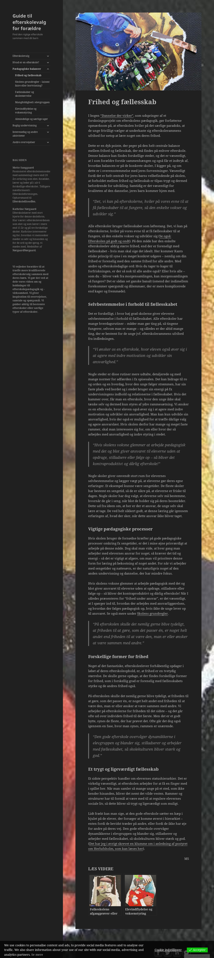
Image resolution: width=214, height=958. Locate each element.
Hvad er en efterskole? (26, 62)
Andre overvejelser (24, 142)
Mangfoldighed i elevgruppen (32, 102)
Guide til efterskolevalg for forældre (29, 22)
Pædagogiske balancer (27, 69)
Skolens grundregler (152, 613)
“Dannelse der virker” (116, 115)
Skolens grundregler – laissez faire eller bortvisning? (32, 83)
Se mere (37, 955)
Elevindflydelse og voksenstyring (25, 110)
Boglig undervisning (25, 125)
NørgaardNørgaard (24, 250)
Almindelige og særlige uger (31, 119)
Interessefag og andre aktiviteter (25, 133)
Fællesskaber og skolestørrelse (24, 94)
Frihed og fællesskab (28, 75)
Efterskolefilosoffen (24, 201)
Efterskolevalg (21, 56)
